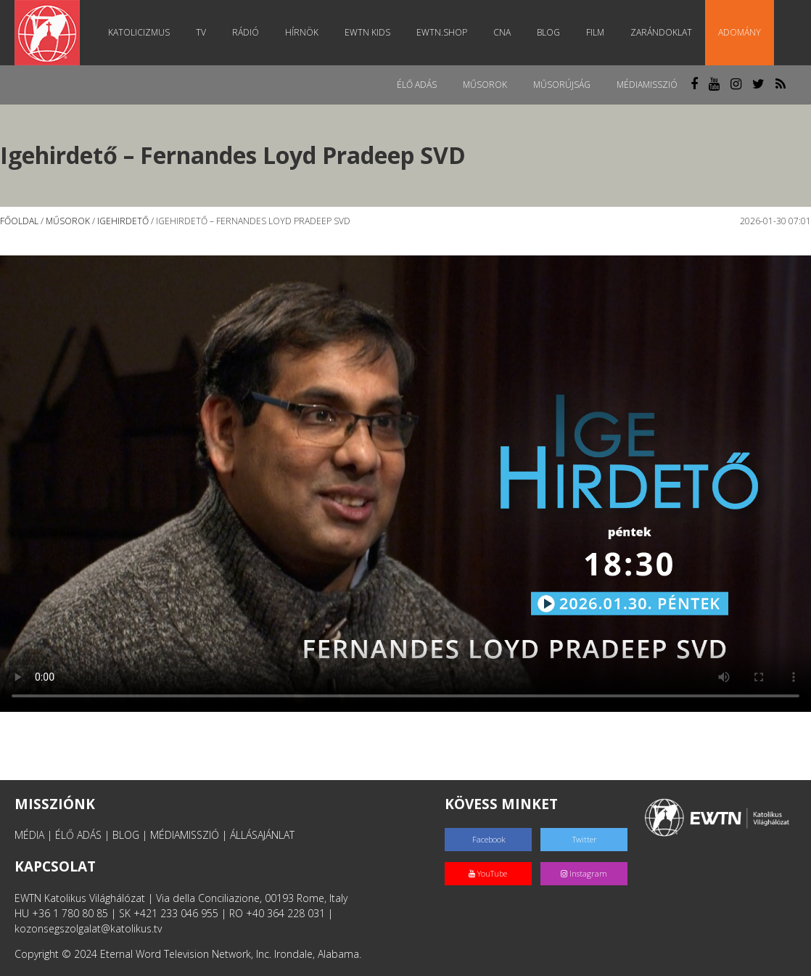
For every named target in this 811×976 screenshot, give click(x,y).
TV (201, 32)
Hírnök (301, 32)
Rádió (245, 32)
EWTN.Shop (441, 32)
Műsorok (485, 84)
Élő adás (417, 84)
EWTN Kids (367, 32)
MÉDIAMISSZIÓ (184, 835)
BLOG (125, 835)
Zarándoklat (661, 32)
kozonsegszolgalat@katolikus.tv (88, 928)
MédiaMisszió (647, 84)
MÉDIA (29, 835)
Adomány (739, 32)
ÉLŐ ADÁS (78, 835)
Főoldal (19, 221)
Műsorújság (561, 84)
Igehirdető (123, 221)
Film (595, 32)
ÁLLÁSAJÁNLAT (262, 835)
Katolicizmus (139, 32)
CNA (502, 32)
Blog (548, 32)
